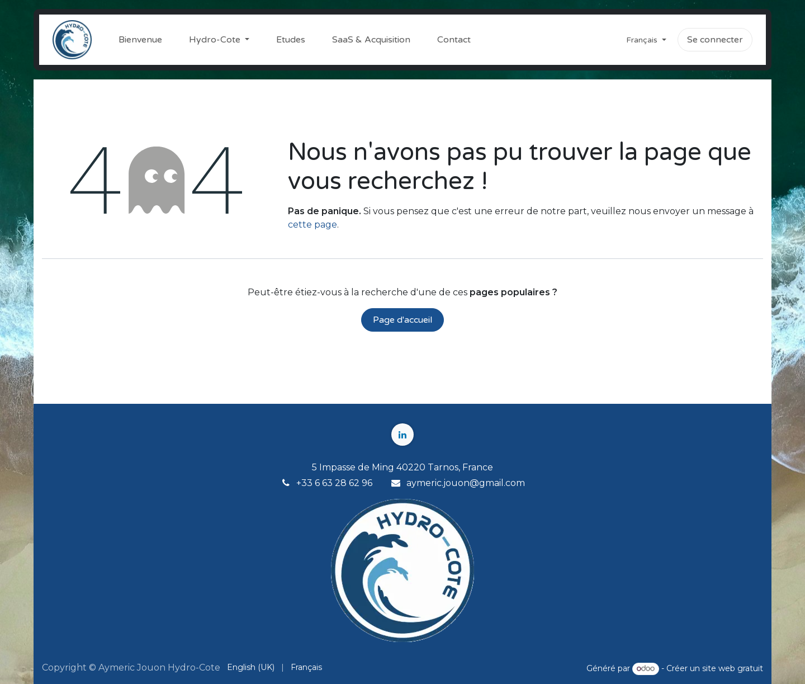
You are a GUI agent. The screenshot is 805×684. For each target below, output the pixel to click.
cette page (312, 224)
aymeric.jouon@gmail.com (465, 483)
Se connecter (715, 39)
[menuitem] (140, 40)
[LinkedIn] (402, 434)
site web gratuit (732, 668)
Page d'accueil (402, 320)
